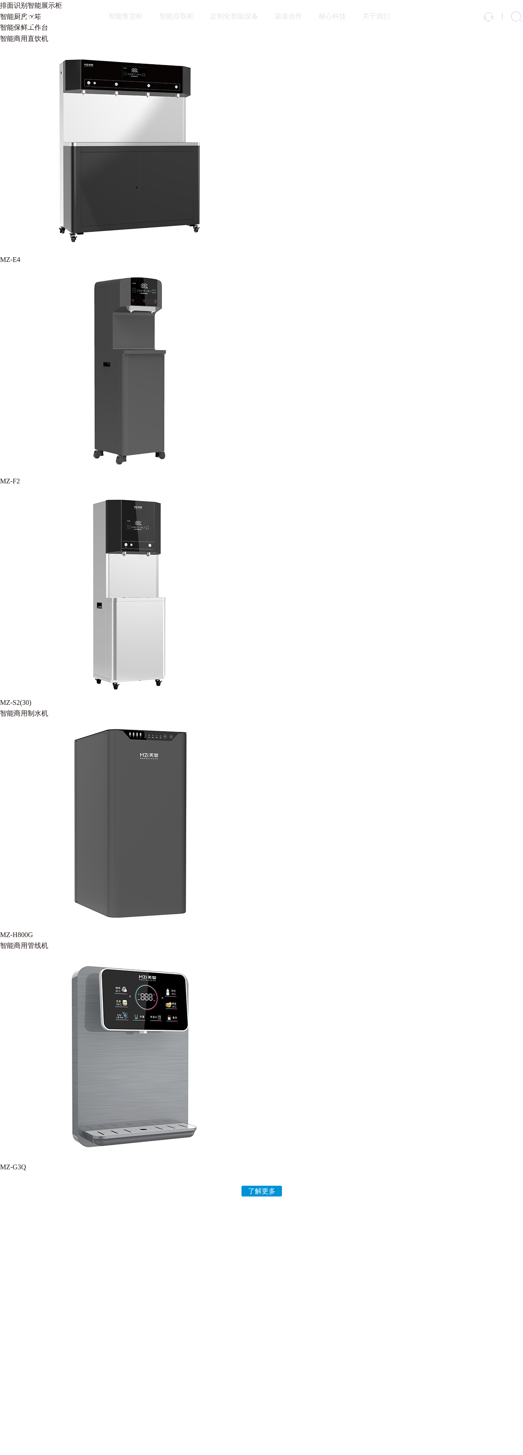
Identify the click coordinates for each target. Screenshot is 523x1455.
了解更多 (261, 1191)
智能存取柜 (176, 16)
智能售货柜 (125, 16)
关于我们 (376, 16)
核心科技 (332, 16)
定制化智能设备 (234, 16)
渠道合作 (288, 16)
